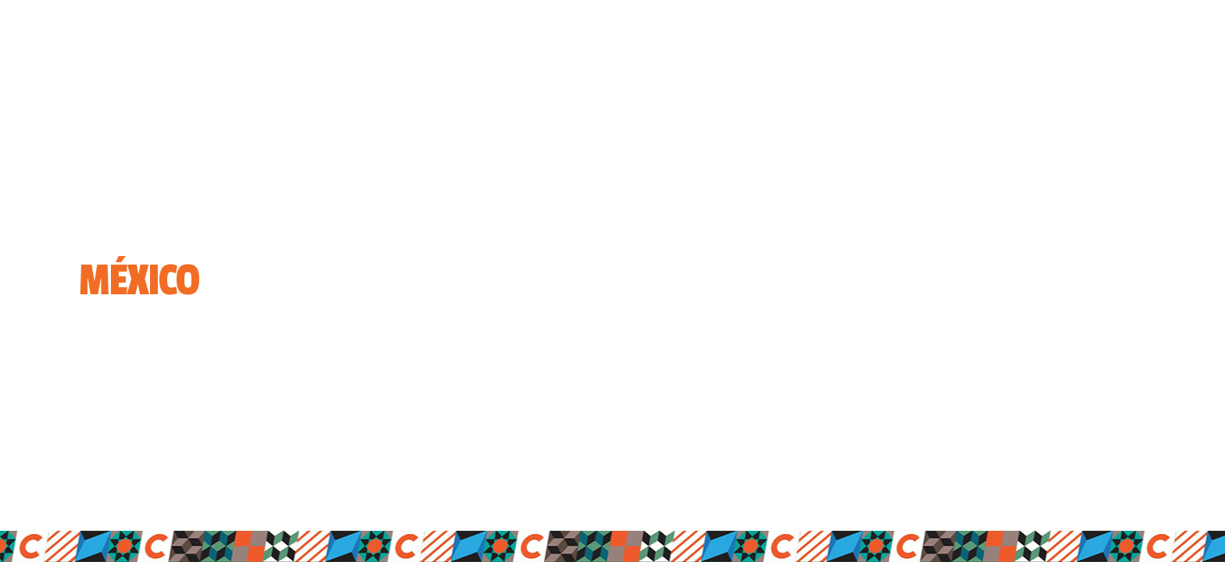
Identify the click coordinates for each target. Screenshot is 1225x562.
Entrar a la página (135, 354)
